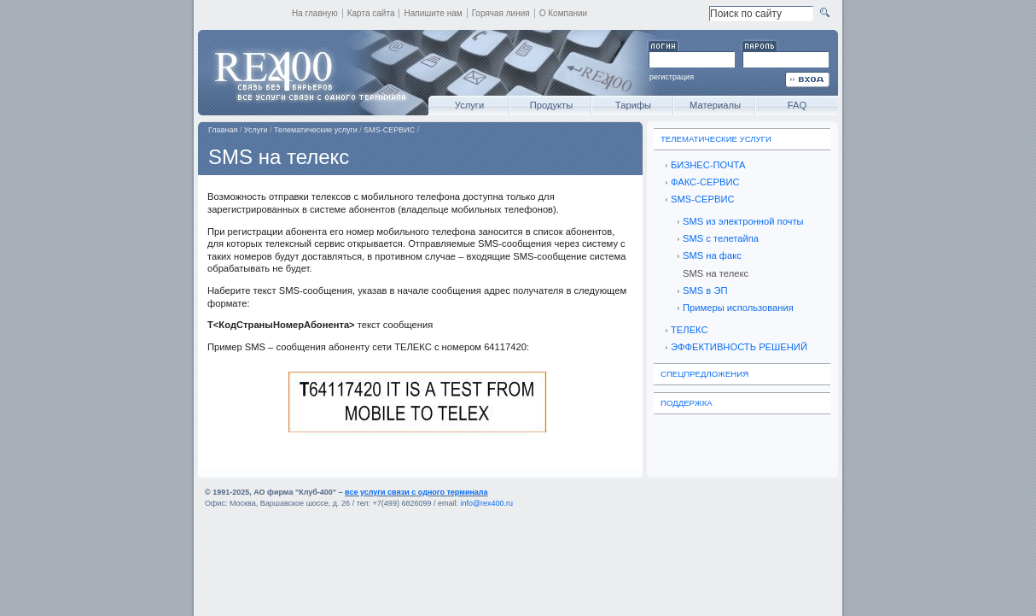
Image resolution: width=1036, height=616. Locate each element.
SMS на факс (712, 255)
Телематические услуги (316, 130)
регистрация (671, 77)
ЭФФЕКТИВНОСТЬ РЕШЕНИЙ (739, 347)
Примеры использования (738, 307)
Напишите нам (433, 13)
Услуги (469, 105)
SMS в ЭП (705, 290)
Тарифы (633, 105)
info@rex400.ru (486, 503)
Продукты (551, 105)
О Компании (563, 13)
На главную (315, 13)
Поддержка (687, 403)
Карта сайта (371, 13)
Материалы (715, 105)
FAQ (797, 105)
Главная (222, 130)
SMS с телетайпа (721, 238)
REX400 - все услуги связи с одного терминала (309, 72)
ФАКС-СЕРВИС (705, 182)
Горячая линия (501, 13)
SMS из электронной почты (743, 221)
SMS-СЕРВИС (389, 130)
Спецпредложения (704, 373)
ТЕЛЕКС (689, 330)
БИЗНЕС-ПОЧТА (708, 165)
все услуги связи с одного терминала (416, 492)
